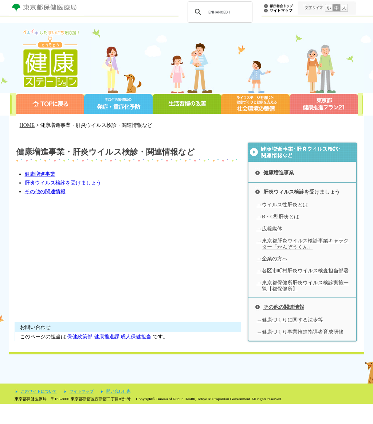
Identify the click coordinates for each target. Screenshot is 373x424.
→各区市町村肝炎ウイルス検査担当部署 (303, 270)
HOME (27, 125)
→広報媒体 (269, 229)
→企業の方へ (272, 258)
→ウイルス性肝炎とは (282, 204)
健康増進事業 (40, 174)
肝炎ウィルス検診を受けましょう (301, 192)
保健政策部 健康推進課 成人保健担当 (109, 336)
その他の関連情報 (45, 191)
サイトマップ (82, 411)
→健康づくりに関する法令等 (290, 320)
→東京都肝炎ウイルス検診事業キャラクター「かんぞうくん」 (303, 244)
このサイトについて (39, 411)
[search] (218, 12)
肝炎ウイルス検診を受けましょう (63, 183)
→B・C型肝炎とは (278, 216)
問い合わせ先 (118, 411)
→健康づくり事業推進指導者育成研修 (300, 332)
